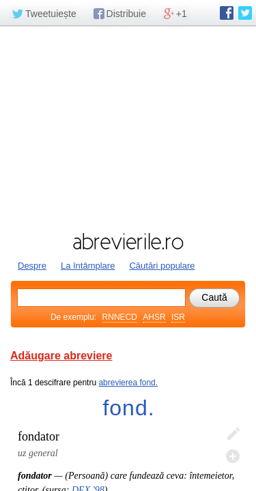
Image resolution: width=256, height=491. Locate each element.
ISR (178, 317)
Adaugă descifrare (233, 456)
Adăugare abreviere (61, 355)
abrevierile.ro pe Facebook (226, 13)
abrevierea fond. (128, 382)
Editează (233, 434)
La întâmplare (88, 266)
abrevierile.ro (128, 241)
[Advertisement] (128, 127)
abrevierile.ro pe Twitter (245, 13)
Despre (32, 266)
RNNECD (119, 317)
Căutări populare (162, 266)
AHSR (154, 317)
